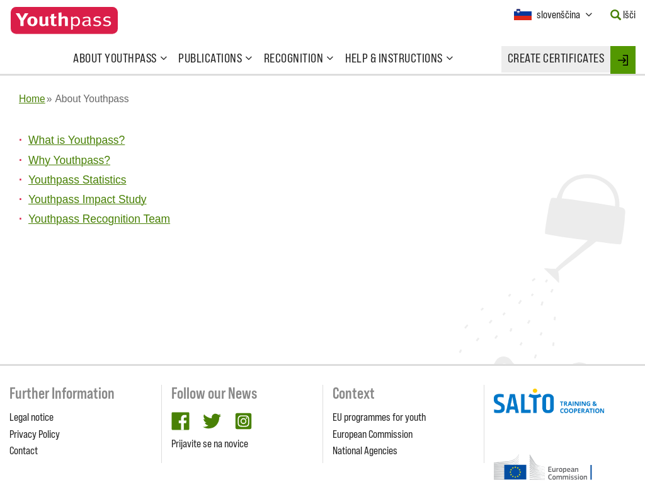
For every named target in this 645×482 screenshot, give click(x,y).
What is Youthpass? (76, 140)
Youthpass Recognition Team (99, 219)
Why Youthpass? (69, 160)
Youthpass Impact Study (87, 199)
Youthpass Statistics (77, 179)
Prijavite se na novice (209, 443)
